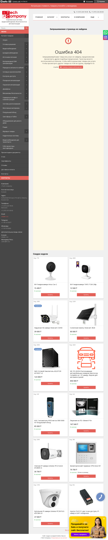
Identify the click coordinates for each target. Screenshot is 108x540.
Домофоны (6, 89)
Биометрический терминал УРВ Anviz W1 (85, 466)
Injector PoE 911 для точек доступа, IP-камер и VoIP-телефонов (84, 512)
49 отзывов (89, 1)
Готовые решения (9, 44)
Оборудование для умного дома (12, 122)
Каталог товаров (7, 36)
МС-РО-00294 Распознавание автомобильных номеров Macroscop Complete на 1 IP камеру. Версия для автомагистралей (84, 374)
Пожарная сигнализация (11, 80)
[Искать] (26, 28)
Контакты (4, 174)
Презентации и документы (10, 152)
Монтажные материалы (11, 108)
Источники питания (10, 57)
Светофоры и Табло (10, 117)
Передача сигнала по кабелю (13, 68)
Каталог (50, 17)
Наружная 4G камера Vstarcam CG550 (48, 328)
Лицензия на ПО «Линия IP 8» (81, 421)
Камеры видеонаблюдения (72, 67)
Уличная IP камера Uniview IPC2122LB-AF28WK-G (48, 467)
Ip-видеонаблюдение (10, 53)
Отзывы (4, 165)
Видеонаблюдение (9, 49)
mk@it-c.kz (4, 217)
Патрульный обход (9, 112)
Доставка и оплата (8, 170)
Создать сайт (16, 1)
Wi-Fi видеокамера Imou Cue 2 (45, 284)
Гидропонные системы (11, 136)
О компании (79, 17)
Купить (50, 295)
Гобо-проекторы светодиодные (8, 147)
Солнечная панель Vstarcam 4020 (82, 328)
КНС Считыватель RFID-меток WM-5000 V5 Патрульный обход (49, 422)
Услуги (5, 40)
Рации (5, 127)
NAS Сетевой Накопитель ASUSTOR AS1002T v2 (47, 372)
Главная (39, 17)
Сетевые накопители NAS (12, 72)
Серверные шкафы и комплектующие (10, 98)
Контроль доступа (9, 76)
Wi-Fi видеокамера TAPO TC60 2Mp (83, 284)
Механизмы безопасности (12, 93)
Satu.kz (63, 536)
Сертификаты (6, 161)
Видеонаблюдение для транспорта (11, 141)
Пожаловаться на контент (59, 538)
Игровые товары (9, 131)
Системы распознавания (11, 104)
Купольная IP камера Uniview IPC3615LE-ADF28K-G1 (49, 512)
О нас (3, 157)
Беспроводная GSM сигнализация (10, 62)
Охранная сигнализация (11, 85)
